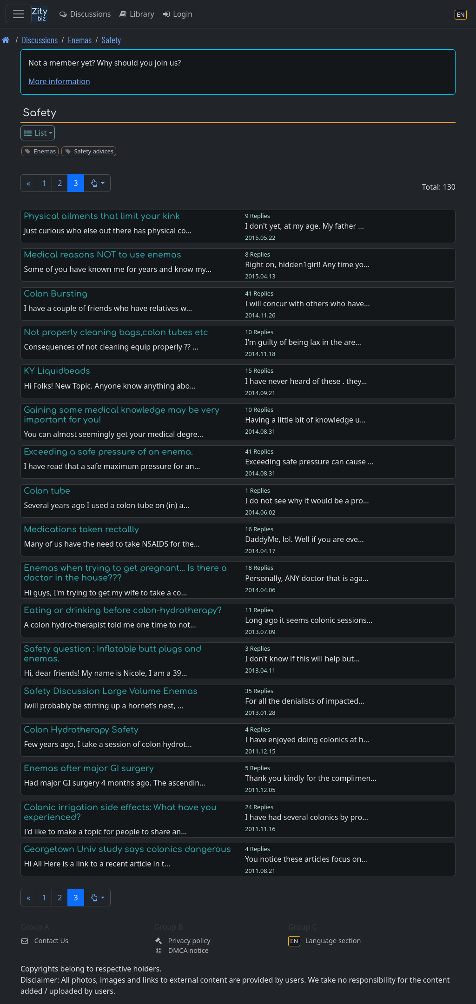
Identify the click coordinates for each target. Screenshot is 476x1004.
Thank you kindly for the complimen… (311, 778)
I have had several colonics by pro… (306, 817)
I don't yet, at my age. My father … (304, 226)
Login (177, 14)
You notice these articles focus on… (306, 859)
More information (59, 81)
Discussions (85, 14)
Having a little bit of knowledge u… (305, 420)
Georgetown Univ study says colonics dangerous (127, 849)
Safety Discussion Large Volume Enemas (111, 691)
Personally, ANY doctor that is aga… (307, 578)
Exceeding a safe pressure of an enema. (108, 451)
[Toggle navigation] (19, 14)
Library (136, 14)
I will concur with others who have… (307, 303)
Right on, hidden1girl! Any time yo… (307, 264)
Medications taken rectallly (81, 529)
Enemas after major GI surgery (89, 768)
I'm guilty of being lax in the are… (303, 342)
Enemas (80, 39)
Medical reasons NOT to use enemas (102, 254)
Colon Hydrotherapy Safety (81, 729)
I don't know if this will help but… (302, 659)
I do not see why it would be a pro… (307, 500)
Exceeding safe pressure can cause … (309, 461)
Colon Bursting (55, 293)
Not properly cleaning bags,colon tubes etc (116, 332)
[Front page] (6, 39)
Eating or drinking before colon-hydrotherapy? (123, 610)
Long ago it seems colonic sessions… (308, 620)
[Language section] (460, 14)
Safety (111, 39)
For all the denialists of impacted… (304, 701)
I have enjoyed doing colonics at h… (307, 739)
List (35, 133)
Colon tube (47, 490)
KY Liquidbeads (57, 371)
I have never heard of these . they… (306, 381)
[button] (97, 183)
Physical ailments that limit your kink (102, 216)
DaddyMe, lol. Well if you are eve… (304, 539)
